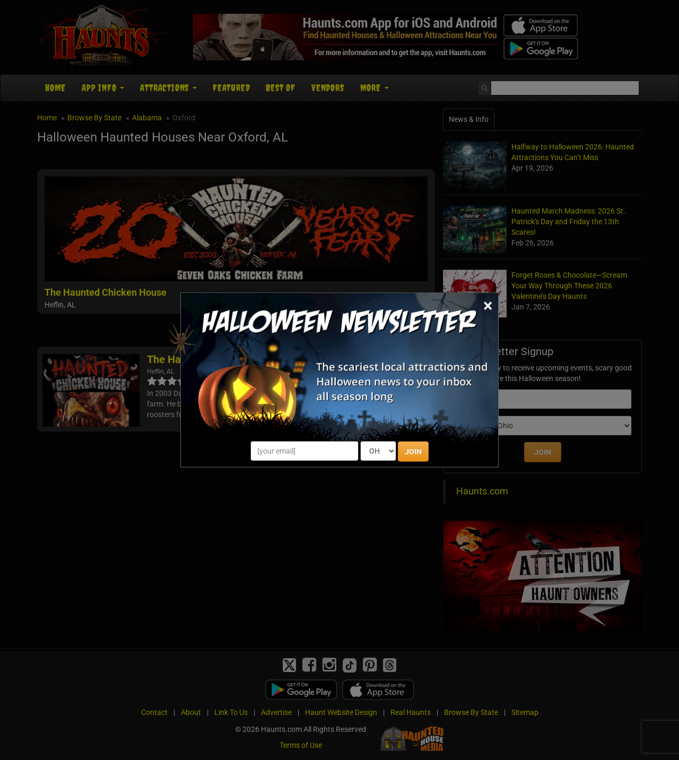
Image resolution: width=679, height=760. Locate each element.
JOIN (413, 451)
